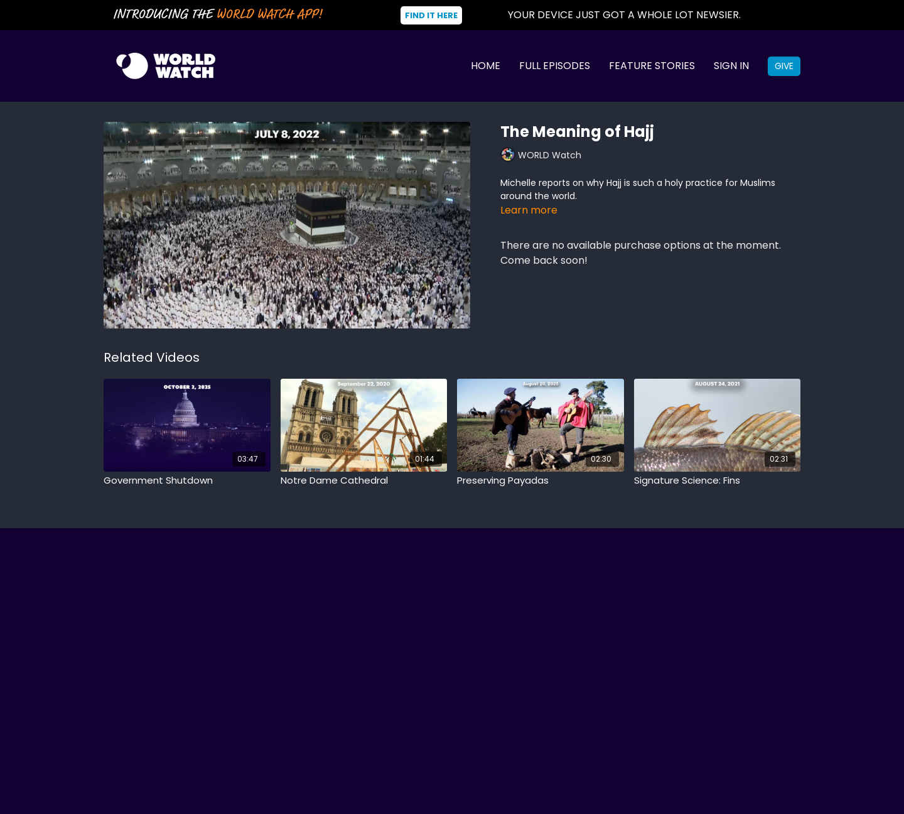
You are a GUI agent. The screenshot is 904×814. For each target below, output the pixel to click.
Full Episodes (554, 65)
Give (784, 66)
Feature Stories (652, 65)
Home (485, 65)
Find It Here (431, 15)
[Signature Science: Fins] (717, 481)
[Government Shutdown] (187, 481)
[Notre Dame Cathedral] (364, 481)
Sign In (731, 65)
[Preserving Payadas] (540, 481)
